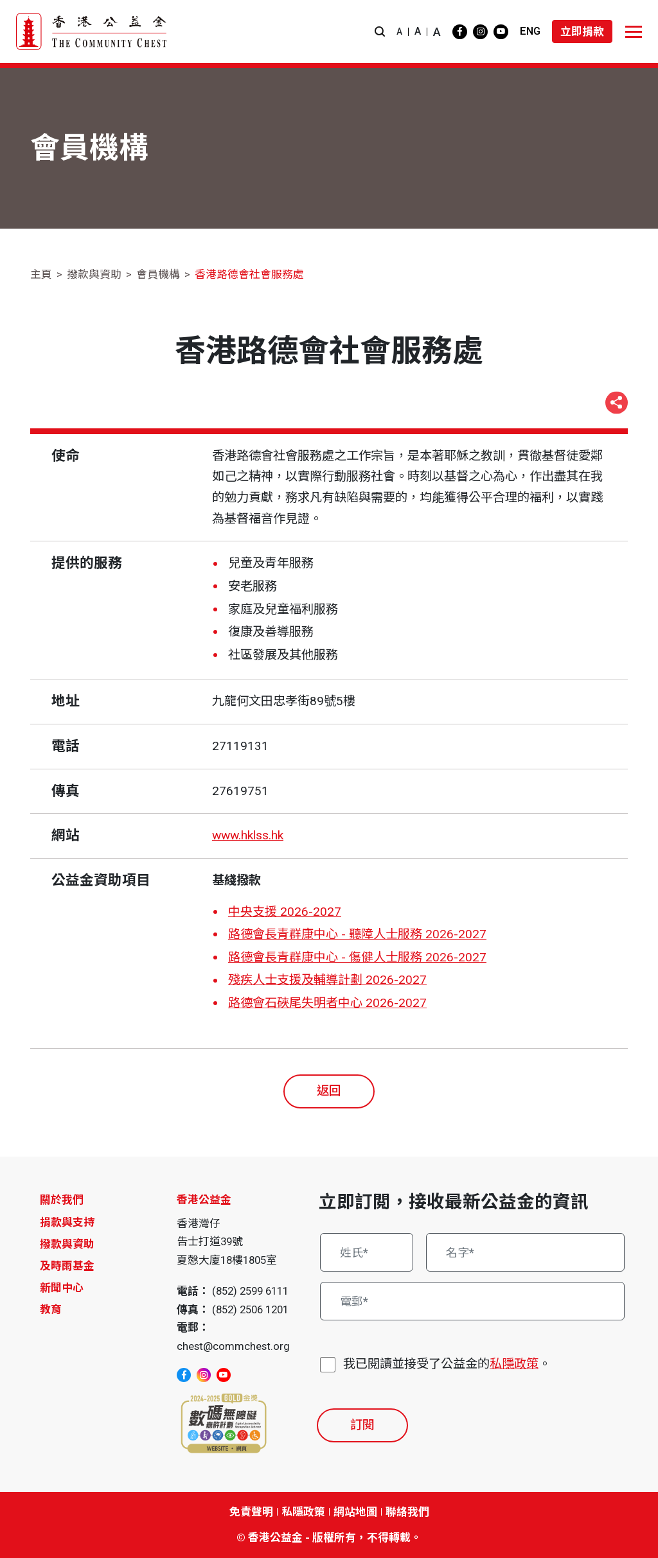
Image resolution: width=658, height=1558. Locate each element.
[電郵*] (472, 1301)
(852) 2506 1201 (250, 1309)
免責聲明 (251, 1511)
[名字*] (525, 1252)
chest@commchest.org (233, 1346)
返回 (329, 1090)
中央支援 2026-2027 (284, 911)
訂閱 (362, 1424)
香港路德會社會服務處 (249, 274)
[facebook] (459, 31)
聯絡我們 (407, 1511)
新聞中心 (62, 1287)
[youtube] (501, 31)
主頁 (41, 274)
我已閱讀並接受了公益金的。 (447, 1364)
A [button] (399, 31)
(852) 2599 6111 (250, 1290)
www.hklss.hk (247, 835)
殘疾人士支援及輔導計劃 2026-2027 (327, 979)
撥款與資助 (94, 274)
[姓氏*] (366, 1252)
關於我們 (62, 1199)
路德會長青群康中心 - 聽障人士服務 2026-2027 (357, 934)
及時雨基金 (67, 1265)
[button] (380, 31)
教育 (51, 1309)
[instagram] (480, 31)
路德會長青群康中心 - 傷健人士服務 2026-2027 (357, 957)
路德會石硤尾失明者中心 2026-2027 (327, 1002)
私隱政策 (514, 1363)
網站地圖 (355, 1511)
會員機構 (158, 274)
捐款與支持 (67, 1222)
